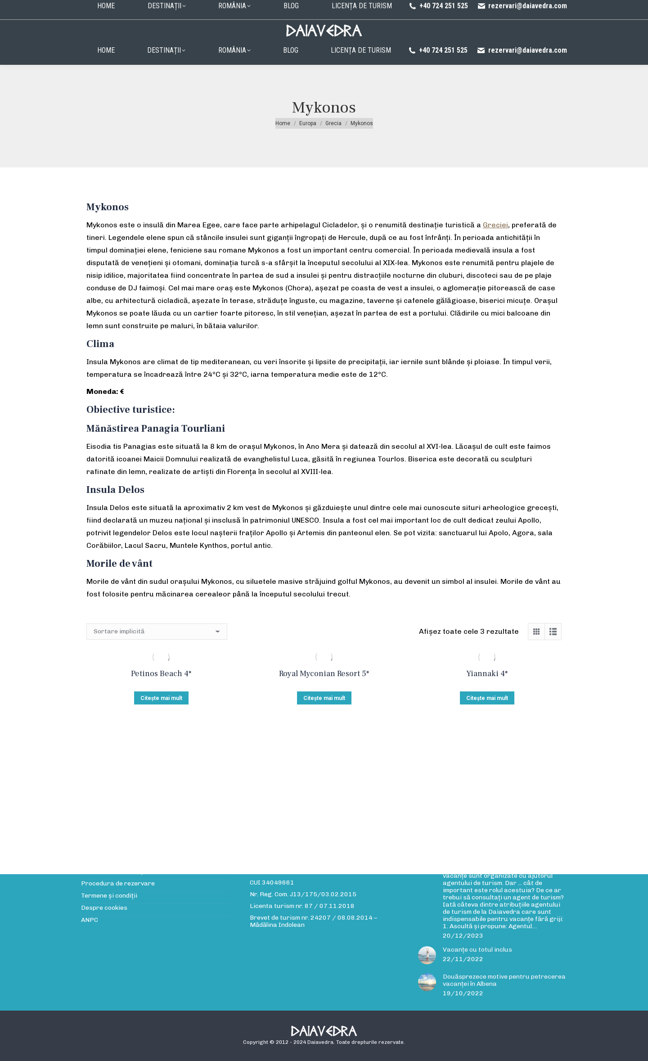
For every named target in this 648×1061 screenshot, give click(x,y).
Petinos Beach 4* (161, 673)
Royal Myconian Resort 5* (324, 673)
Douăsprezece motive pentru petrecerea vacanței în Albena (504, 980)
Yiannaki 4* (487, 673)
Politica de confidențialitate (410, 7)
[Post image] (427, 955)
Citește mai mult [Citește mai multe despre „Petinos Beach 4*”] (161, 698)
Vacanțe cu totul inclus (477, 949)
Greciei (495, 225)
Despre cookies (104, 908)
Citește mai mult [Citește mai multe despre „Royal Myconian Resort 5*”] (324, 698)
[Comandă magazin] (156, 631)
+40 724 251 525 (438, 50)
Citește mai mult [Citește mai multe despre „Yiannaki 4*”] (487, 698)
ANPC (89, 920)
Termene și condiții (109, 895)
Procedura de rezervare (331, 7)
